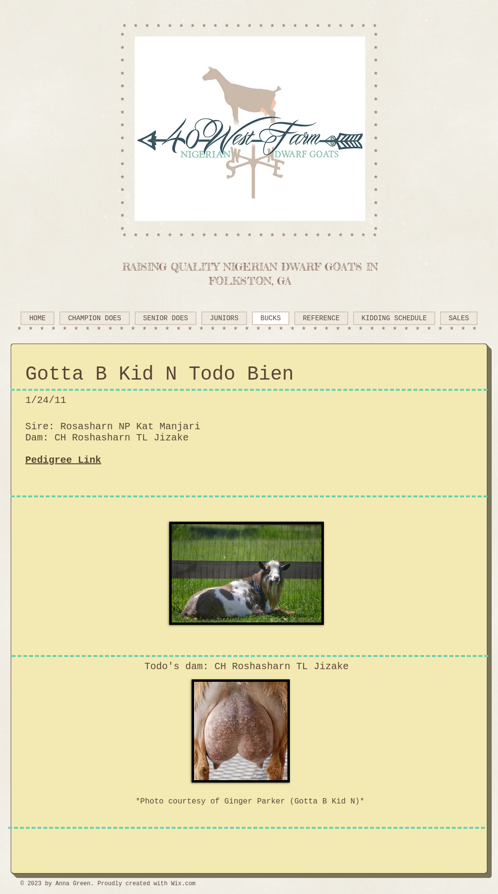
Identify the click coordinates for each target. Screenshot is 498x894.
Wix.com (183, 883)
